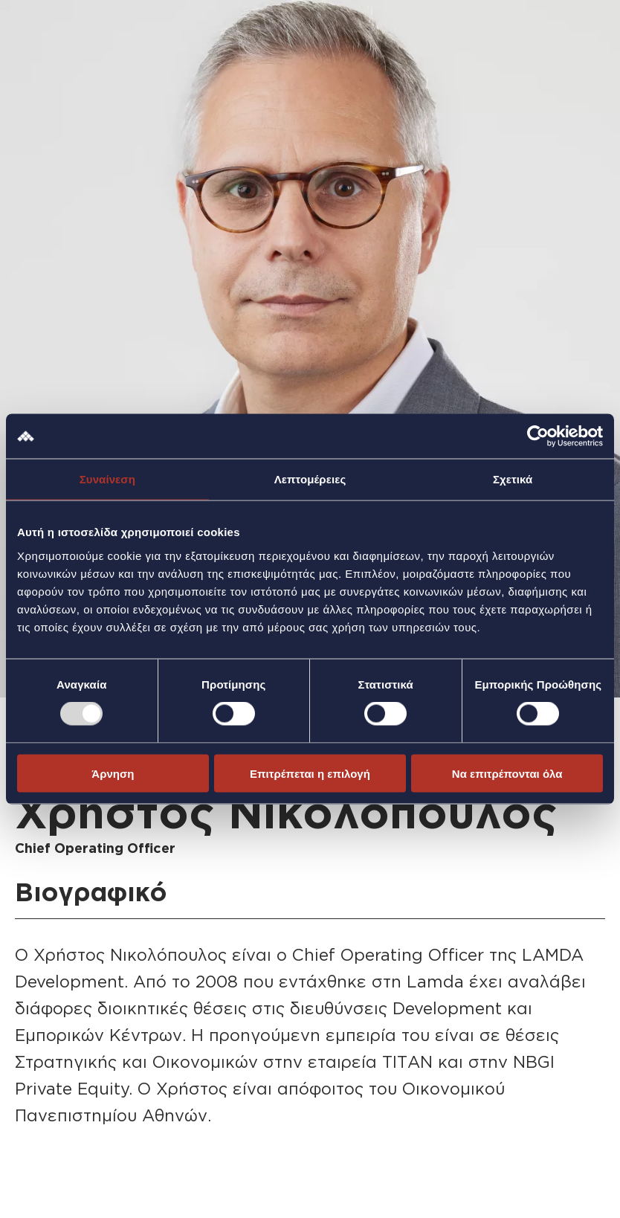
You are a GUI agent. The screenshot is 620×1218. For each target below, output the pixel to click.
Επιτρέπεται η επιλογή (310, 773)
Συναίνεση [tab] (107, 479)
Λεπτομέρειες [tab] (310, 479)
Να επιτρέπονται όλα (507, 773)
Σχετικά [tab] (512, 479)
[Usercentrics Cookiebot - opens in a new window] (538, 436)
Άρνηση (112, 773)
